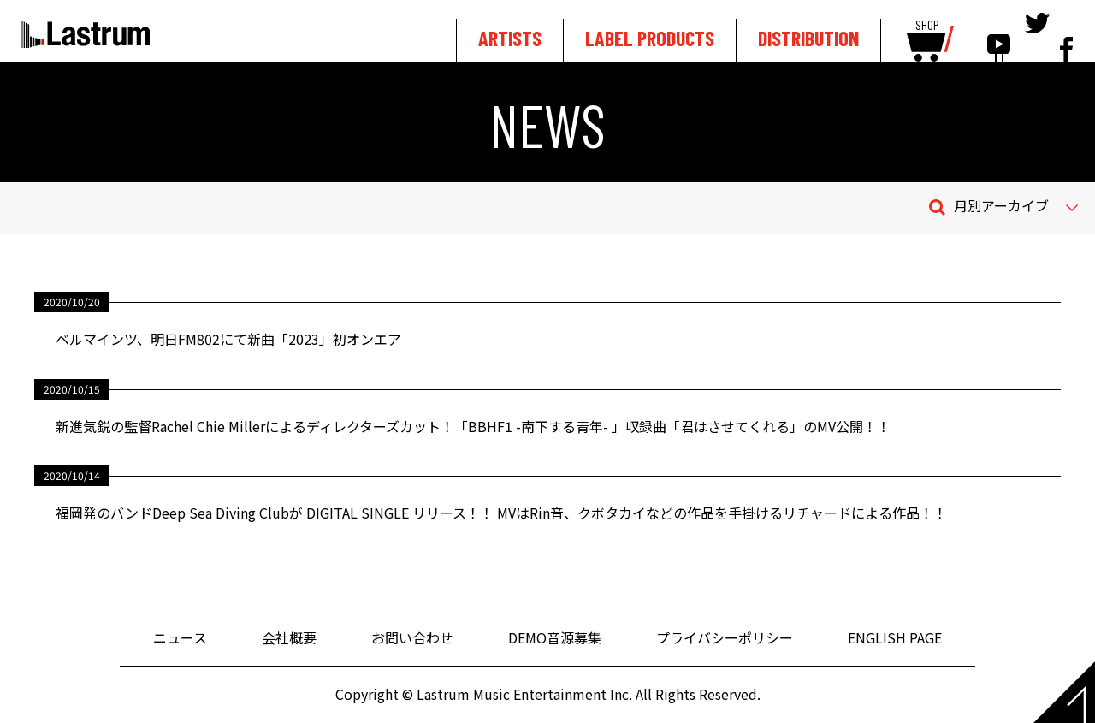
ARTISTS (510, 38)
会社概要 (289, 637)
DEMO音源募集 (554, 637)
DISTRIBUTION (808, 38)
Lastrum (85, 33)
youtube (998, 36)
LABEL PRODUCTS (649, 38)
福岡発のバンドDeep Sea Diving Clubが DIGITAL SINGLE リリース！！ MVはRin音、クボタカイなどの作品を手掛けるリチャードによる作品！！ (501, 512)
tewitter (1037, 36)
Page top (1064, 692)
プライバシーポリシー (724, 637)
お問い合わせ (412, 637)
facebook (1066, 36)
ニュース (180, 637)
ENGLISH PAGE (895, 637)
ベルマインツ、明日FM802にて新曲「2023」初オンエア (228, 339)
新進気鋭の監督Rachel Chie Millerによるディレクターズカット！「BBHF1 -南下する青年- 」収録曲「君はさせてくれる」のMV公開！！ (473, 426)
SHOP (926, 26)
